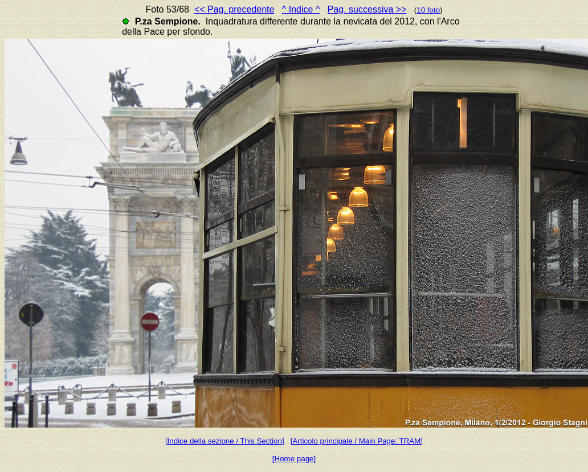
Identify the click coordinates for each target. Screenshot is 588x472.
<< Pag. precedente (234, 9)
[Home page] (294, 458)
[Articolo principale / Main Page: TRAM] (357, 441)
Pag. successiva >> (367, 9)
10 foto (428, 10)
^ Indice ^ (301, 9)
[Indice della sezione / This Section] (224, 441)
